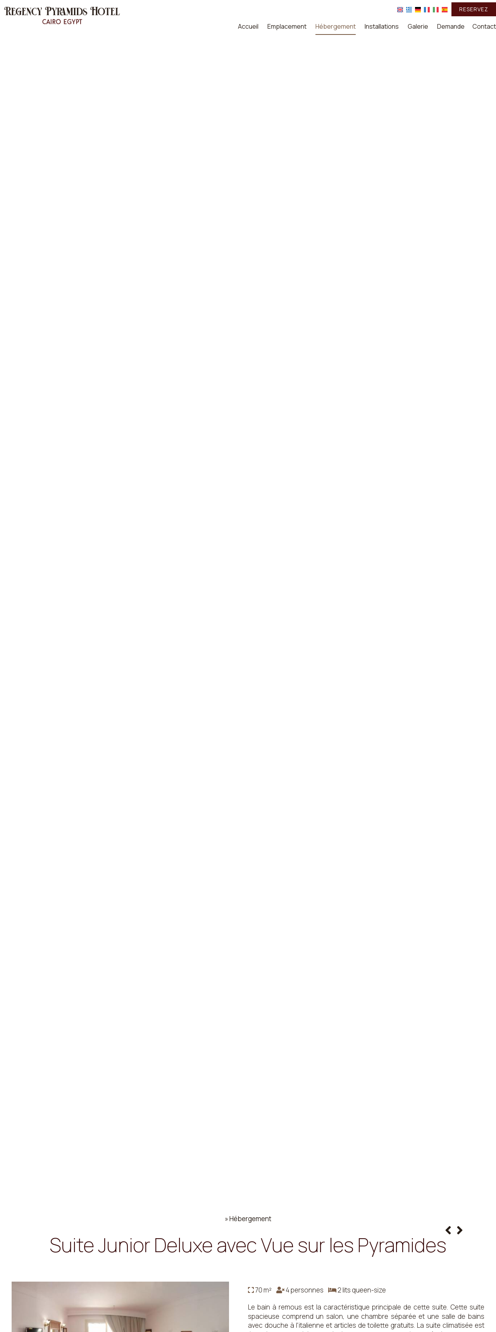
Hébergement (335, 26)
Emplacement (287, 26)
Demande (451, 26)
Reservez (473, 9)
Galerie (418, 26)
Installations (382, 26)
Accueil (248, 26)
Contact (484, 26)
